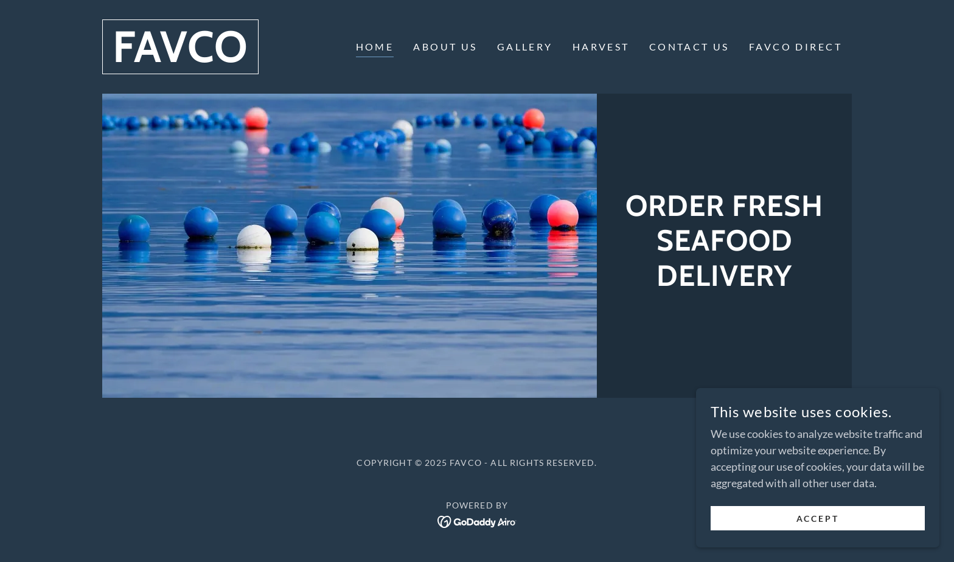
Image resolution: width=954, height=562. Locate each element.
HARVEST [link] (601, 46)
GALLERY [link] (525, 46)
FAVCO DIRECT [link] (795, 46)
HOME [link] (375, 46)
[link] (180, 57)
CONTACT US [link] (689, 46)
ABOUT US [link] (445, 46)
